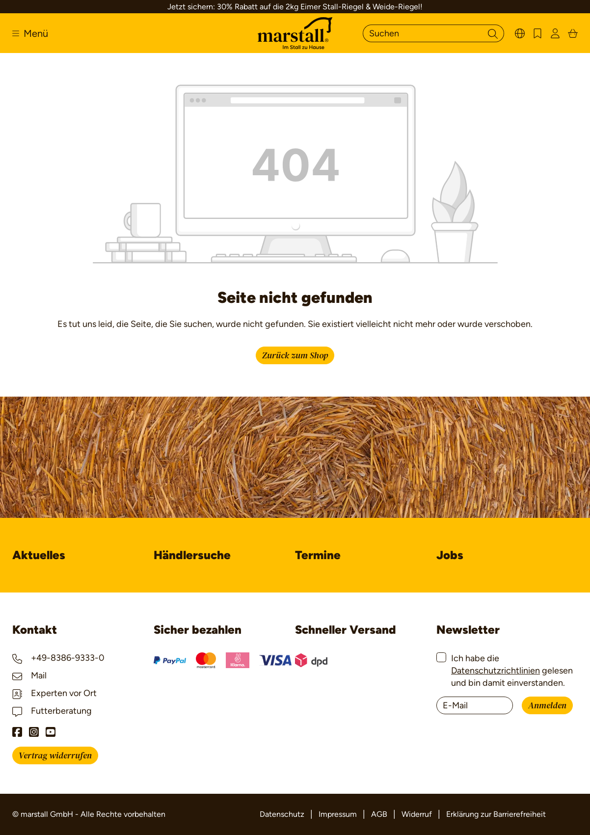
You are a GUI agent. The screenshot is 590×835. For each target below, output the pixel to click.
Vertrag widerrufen (55, 756)
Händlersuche (192, 555)
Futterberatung (52, 710)
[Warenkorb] (573, 33)
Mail (29, 675)
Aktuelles (38, 555)
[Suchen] (422, 33)
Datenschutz (282, 814)
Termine (318, 555)
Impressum (338, 814)
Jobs (449, 555)
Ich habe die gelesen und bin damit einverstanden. (512, 670)
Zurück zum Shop (295, 355)
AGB (379, 814)
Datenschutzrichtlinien (495, 670)
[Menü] (30, 33)
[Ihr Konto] (555, 33)
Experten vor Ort (54, 693)
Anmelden (547, 705)
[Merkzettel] (537, 33)
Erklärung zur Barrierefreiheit (496, 814)
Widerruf (417, 814)
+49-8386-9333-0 (58, 657)
